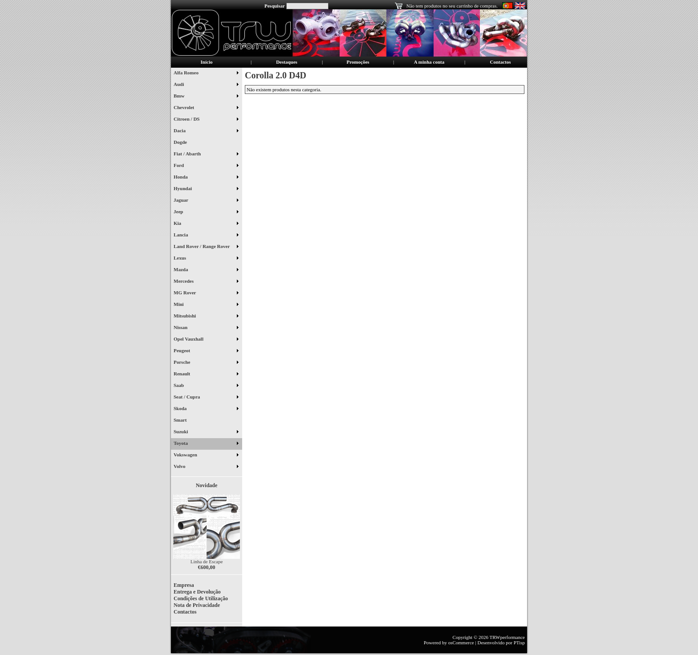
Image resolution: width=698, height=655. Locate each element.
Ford (206, 166)
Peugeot (206, 351)
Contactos (500, 62)
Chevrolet (206, 108)
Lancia (206, 235)
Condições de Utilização (201, 598)
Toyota (206, 444)
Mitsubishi (206, 316)
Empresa (184, 585)
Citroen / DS (206, 119)
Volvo (206, 467)
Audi (206, 85)
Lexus (206, 258)
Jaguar (206, 200)
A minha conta (429, 62)
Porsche (206, 362)
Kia (206, 224)
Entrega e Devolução (197, 592)
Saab (206, 386)
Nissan (206, 328)
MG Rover (206, 293)
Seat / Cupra (206, 397)
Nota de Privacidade (197, 605)
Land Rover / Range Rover (206, 247)
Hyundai (206, 189)
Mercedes (206, 281)
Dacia (206, 131)
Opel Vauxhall (206, 339)
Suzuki (206, 432)
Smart (183, 420)
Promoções (357, 62)
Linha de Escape (207, 561)
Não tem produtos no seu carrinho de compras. (452, 5)
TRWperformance (507, 637)
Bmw (206, 96)
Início (207, 62)
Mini (206, 305)
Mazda (206, 270)
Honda (206, 177)
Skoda (206, 409)
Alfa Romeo (206, 73)
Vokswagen (206, 455)
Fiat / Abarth (206, 154)
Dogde (183, 142)
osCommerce (461, 642)
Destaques (286, 62)
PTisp (519, 642)
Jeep (206, 212)
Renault (206, 374)
